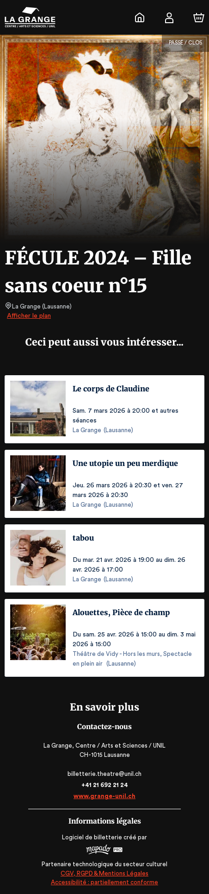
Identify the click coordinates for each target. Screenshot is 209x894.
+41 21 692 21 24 (104, 784)
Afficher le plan (28, 316)
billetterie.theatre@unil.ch (105, 773)
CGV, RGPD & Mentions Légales (104, 873)
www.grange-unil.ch (104, 796)
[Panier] (198, 17)
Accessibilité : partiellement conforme (104, 882)
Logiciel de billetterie (92, 837)
